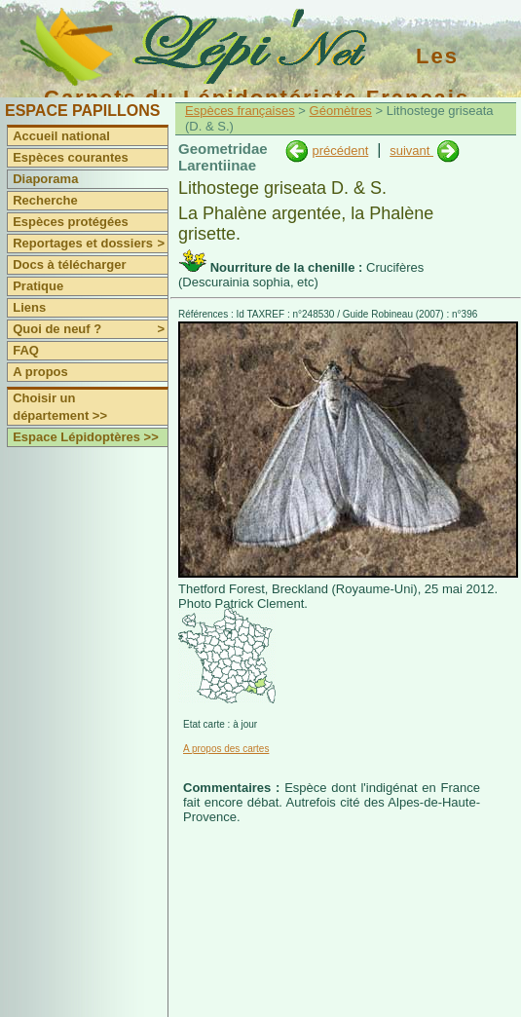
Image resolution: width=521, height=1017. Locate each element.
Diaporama (45, 178)
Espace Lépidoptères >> (86, 437)
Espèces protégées (71, 221)
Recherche (45, 200)
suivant (411, 150)
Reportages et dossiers (90, 243)
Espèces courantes (71, 157)
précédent (340, 150)
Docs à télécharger (69, 264)
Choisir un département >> (60, 407)
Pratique (38, 286)
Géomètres (341, 110)
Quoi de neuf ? (90, 329)
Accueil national (61, 136)
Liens (29, 307)
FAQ (26, 350)
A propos (40, 371)
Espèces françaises (240, 110)
